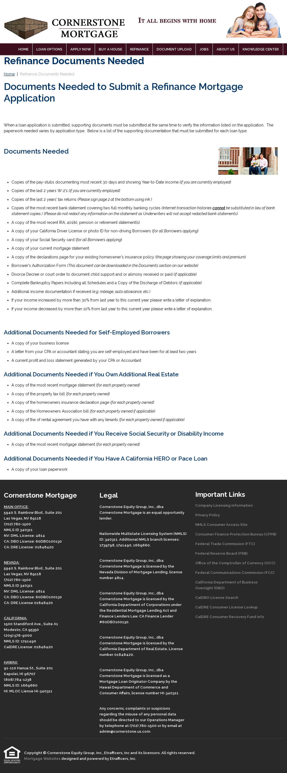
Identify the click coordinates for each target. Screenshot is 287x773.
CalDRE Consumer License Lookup (226, 607)
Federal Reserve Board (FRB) (221, 553)
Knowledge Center (261, 49)
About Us (226, 49)
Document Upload (174, 49)
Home (23, 49)
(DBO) (219, 588)
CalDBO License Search (216, 597)
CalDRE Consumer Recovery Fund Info (229, 616)
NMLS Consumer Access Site (221, 524)
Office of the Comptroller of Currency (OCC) (235, 563)
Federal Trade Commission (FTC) (225, 543)
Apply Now (80, 49)
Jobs (204, 49)
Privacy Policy (207, 515)
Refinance (139, 49)
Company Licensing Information (224, 505)
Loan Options (49, 49)
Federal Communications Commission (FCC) (234, 572)
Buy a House (110, 49)
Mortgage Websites (42, 758)
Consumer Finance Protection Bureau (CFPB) (235, 534)
